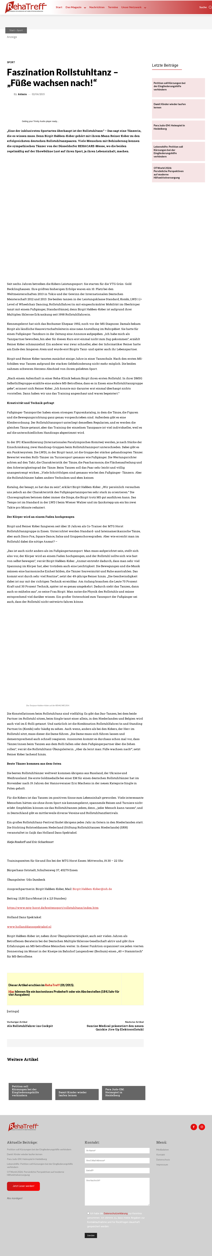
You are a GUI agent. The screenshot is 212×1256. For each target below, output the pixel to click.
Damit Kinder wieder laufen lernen (73, 1094)
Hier (11, 991)
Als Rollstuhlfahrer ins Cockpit (30, 1026)
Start (12, 30)
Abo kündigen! (14, 1198)
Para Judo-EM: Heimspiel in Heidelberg (114, 1092)
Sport (20, 30)
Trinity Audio (39, 121)
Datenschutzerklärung (116, 1213)
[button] (205, 7)
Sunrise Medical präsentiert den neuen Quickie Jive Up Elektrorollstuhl (115, 1027)
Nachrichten (19, 1080)
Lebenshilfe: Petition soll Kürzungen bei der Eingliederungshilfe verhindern (168, 151)
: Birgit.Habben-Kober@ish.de (91, 889)
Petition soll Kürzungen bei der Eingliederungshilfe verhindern (25, 1091)
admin (22, 94)
